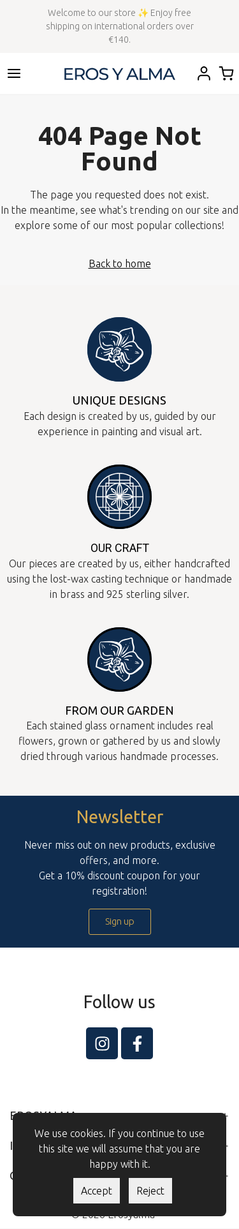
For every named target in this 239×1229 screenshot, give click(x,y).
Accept (96, 1190)
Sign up (119, 921)
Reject (150, 1190)
